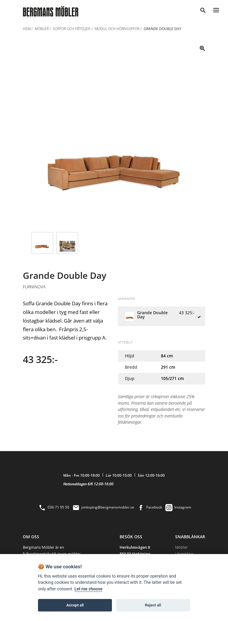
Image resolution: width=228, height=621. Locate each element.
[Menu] (216, 9)
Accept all (75, 605)
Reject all (153, 605)
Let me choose (88, 589)
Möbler (181, 547)
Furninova (34, 287)
